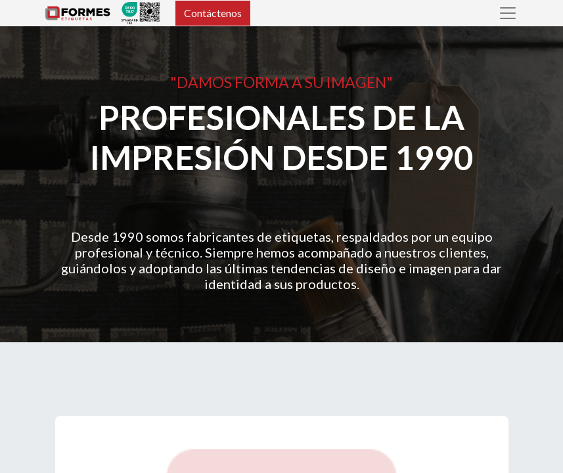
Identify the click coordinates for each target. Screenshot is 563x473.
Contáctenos (213, 13)
